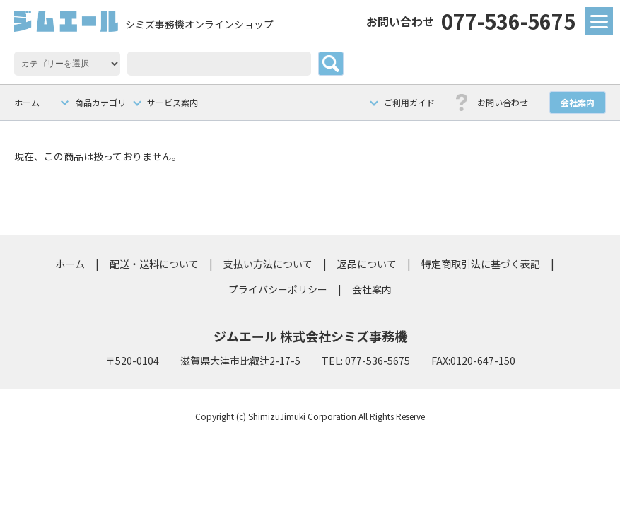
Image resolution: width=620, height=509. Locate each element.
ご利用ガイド (409, 102)
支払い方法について (267, 264)
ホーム (27, 102)
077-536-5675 (470, 20)
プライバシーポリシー (277, 289)
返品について (367, 264)
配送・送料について (154, 264)
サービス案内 (172, 102)
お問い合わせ (502, 102)
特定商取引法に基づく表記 (480, 264)
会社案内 (578, 102)
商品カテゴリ (100, 102)
